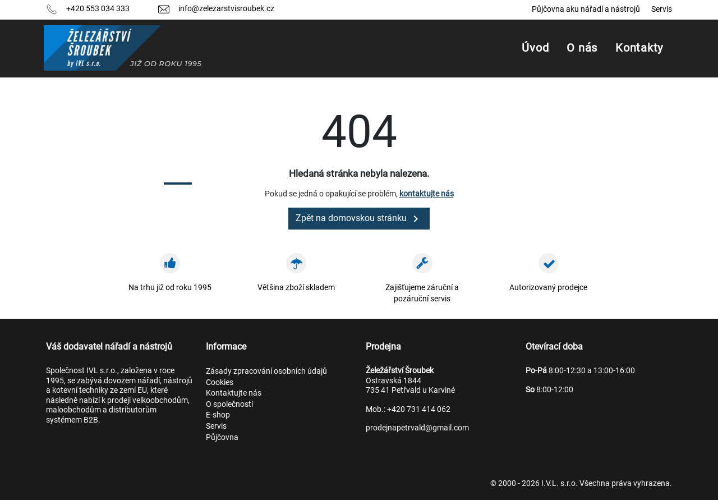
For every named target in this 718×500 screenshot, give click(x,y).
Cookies (219, 382)
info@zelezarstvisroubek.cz (226, 8)
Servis (661, 8)
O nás (582, 47)
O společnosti (229, 404)
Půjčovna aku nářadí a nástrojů (586, 8)
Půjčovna (222, 437)
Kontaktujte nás (233, 392)
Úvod (535, 47)
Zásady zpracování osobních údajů (266, 370)
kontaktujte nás (426, 193)
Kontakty (639, 47)
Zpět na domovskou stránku (359, 219)
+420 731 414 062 (418, 409)
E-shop (218, 414)
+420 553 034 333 (98, 8)
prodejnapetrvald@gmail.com (417, 427)
